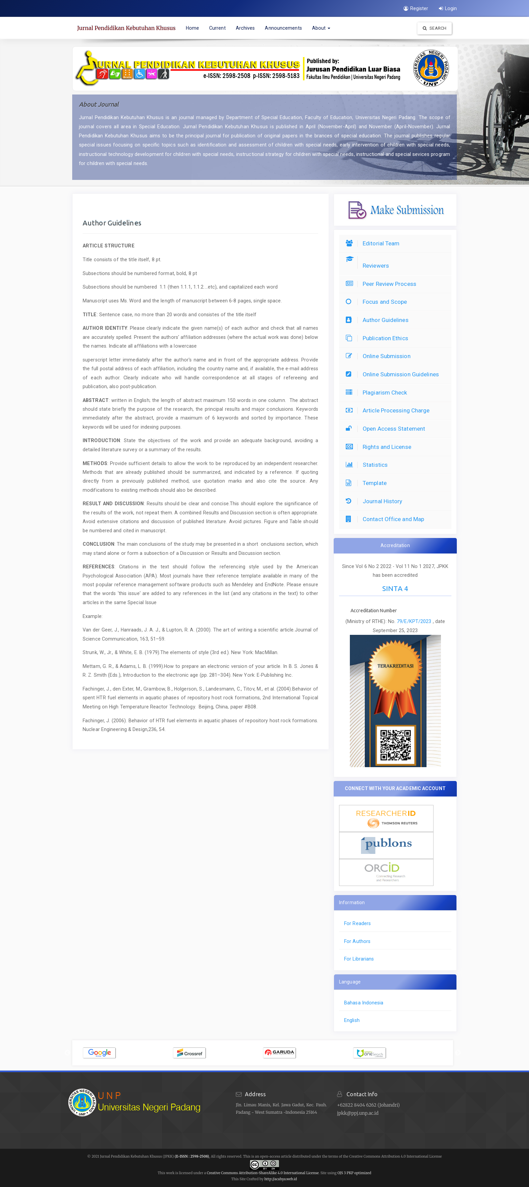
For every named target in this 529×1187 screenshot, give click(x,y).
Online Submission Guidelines (394, 374)
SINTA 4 (395, 588)
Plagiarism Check (378, 392)
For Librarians (359, 959)
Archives (245, 28)
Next (457, 1053)
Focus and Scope (378, 301)
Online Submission (380, 356)
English (352, 1020)
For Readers (357, 923)
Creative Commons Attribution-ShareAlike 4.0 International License (263, 1173)
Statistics (368, 464)
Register (415, 8)
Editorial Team (374, 243)
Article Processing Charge (389, 410)
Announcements (283, 28)
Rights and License (380, 446)
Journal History (375, 501)
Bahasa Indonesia (364, 1002)
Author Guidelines (379, 320)
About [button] (321, 28)
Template (368, 483)
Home (192, 28)
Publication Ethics (378, 338)
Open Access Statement (387, 428)
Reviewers (369, 265)
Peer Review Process (382, 283)
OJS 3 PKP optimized (354, 1173)
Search (434, 28)
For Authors (357, 941)
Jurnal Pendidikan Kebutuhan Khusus (126, 28)
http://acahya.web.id (280, 1179)
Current (217, 28)
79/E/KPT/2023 (415, 621)
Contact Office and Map (386, 519)
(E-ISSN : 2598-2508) (192, 1156)
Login (448, 8)
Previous (67, 1053)
